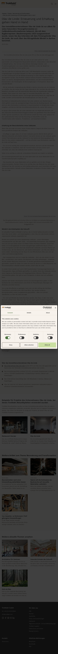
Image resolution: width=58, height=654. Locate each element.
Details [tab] (29, 312)
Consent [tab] (10, 312)
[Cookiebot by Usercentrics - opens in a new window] (44, 307)
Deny (10, 345)
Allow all (47, 345)
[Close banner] (55, 307)
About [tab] (48, 312)
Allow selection (29, 345)
